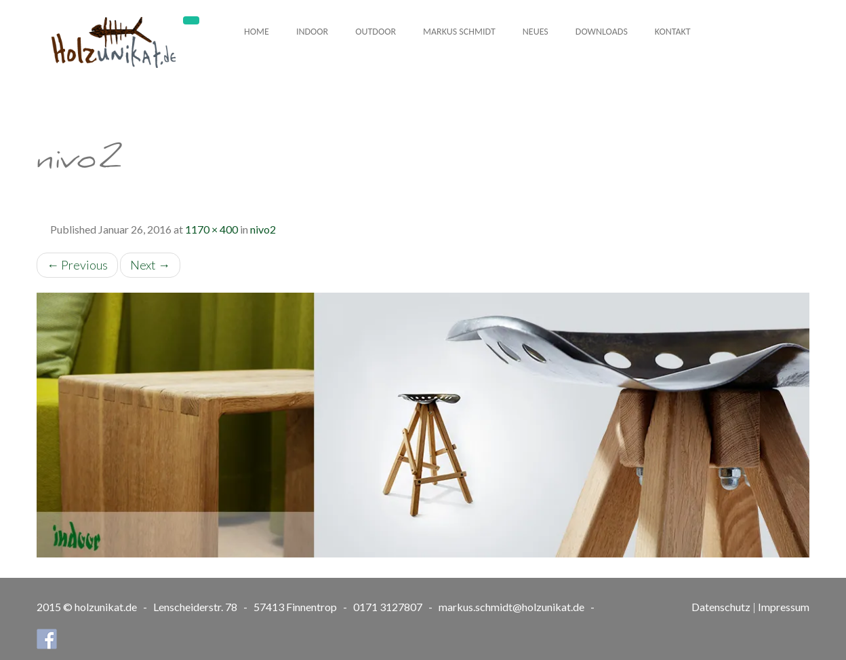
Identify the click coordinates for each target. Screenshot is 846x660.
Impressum (783, 606)
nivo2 (263, 229)
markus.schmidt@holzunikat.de (511, 606)
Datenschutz (720, 606)
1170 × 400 (211, 229)
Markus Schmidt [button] (459, 31)
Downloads (602, 31)
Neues (535, 31)
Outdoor (375, 31)
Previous (77, 264)
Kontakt (673, 31)
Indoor (312, 31)
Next (150, 264)
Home (256, 31)
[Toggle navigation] (191, 20)
